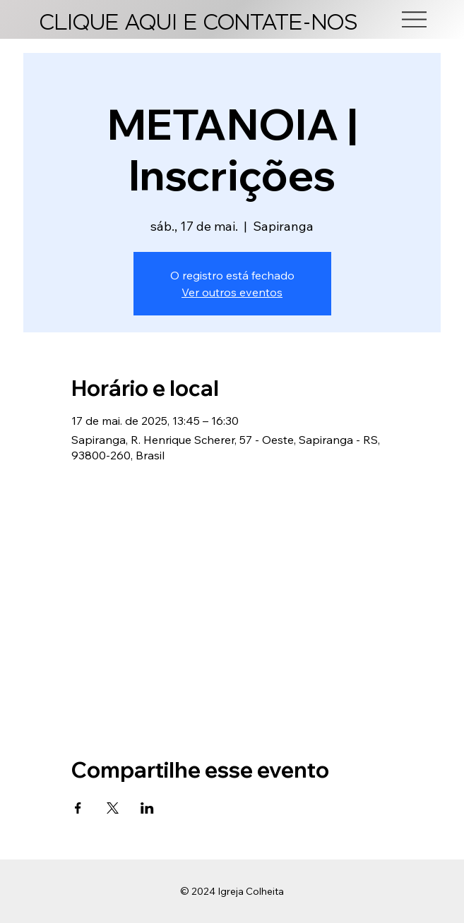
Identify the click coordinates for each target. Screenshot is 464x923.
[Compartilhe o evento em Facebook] (78, 808)
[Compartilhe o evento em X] (112, 808)
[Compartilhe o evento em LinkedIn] (147, 808)
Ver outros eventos (232, 292)
